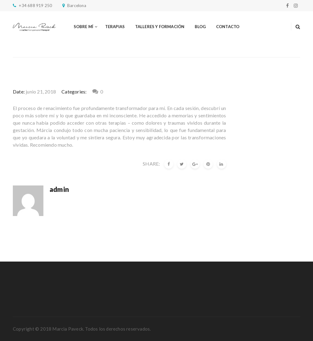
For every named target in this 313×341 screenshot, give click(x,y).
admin (59, 189)
